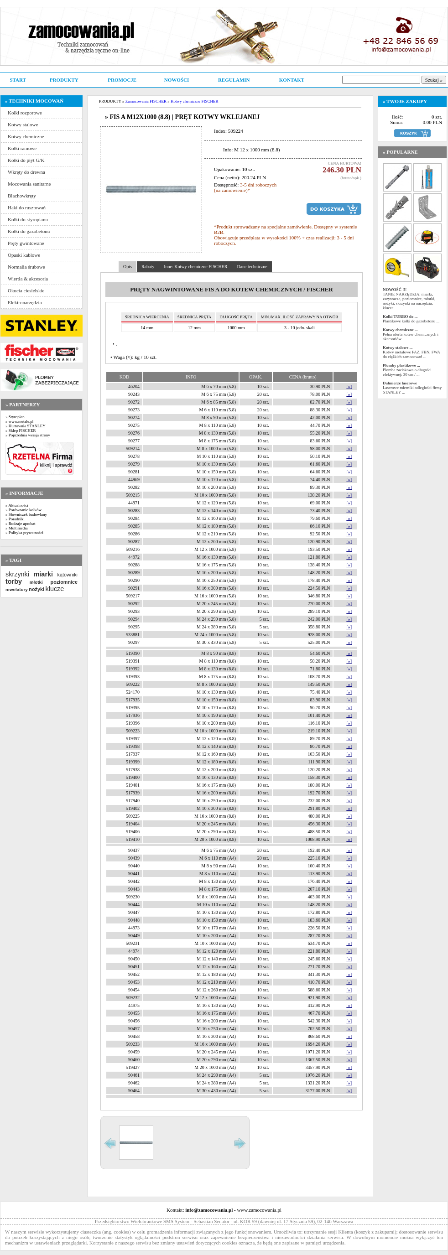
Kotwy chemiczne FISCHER (194, 101)
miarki (43, 574)
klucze (54, 588)
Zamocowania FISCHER (146, 101)
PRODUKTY (64, 80)
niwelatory (16, 589)
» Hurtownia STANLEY (25, 426)
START (18, 80)
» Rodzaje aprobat (20, 523)
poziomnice (64, 582)
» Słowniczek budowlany (26, 514)
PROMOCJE (122, 80)
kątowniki (67, 574)
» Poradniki (15, 519)
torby (13, 581)
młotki (36, 582)
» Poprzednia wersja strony (27, 435)
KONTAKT (291, 80)
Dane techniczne (252, 266)
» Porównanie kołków (23, 510)
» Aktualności (16, 505)
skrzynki (17, 574)
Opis (127, 266)
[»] (349, 386)
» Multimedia (16, 528)
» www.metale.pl (19, 421)
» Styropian (15, 417)
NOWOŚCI (176, 80)
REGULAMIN (234, 80)
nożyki (36, 589)
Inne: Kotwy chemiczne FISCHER (195, 266)
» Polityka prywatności (24, 532)
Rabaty (147, 266)
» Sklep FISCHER (20, 430)
